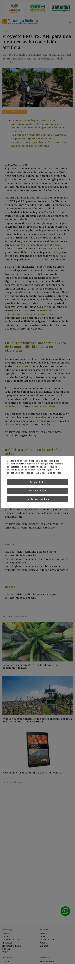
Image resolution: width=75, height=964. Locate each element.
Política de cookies (51, 473)
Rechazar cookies (38, 490)
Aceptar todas (37, 482)
